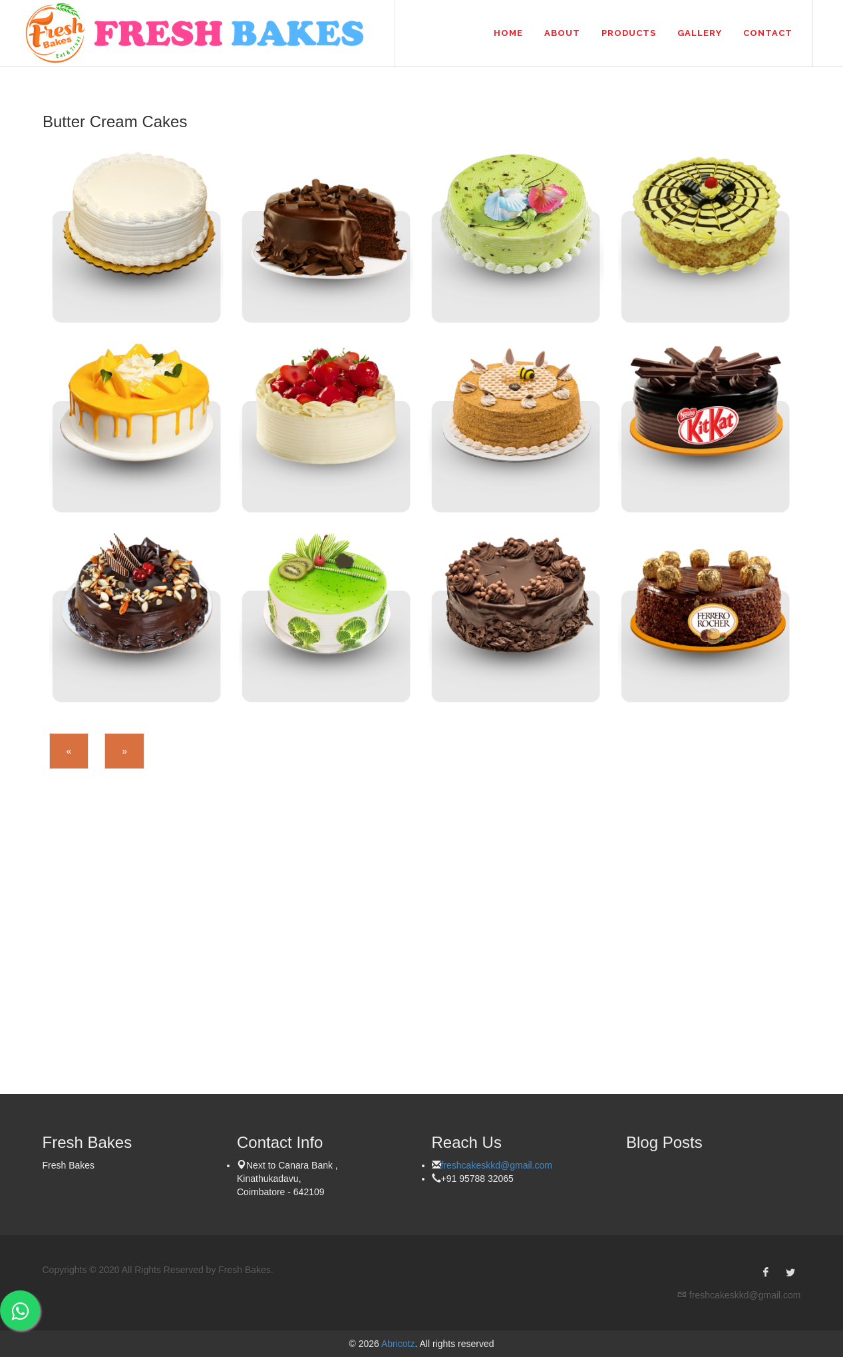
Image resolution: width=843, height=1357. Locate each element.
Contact (767, 33)
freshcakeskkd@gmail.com (497, 1165)
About (562, 33)
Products (628, 33)
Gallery (699, 33)
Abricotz (397, 1343)
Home (508, 33)
